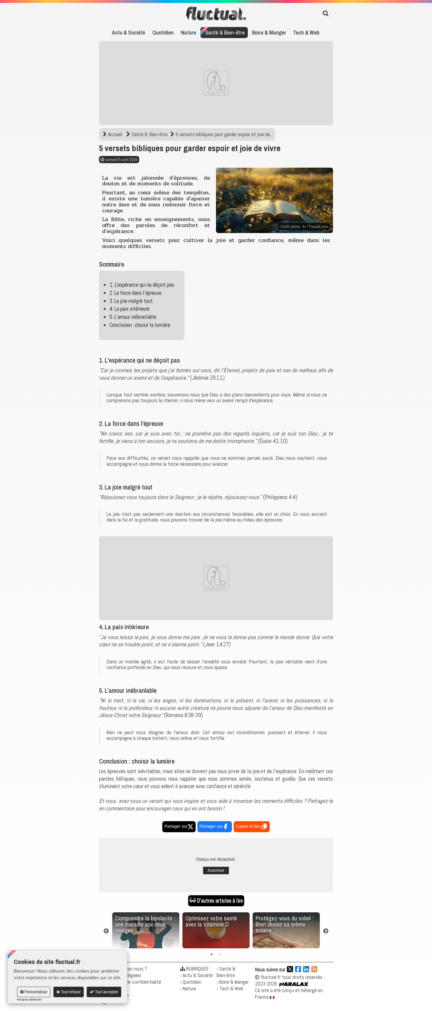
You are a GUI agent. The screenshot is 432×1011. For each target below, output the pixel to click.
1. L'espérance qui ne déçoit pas (142, 285)
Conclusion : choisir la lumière (140, 325)
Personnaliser (33, 992)
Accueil (113, 134)
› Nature (188, 988)
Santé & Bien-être (225, 32)
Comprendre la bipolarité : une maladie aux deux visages (145, 924)
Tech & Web (306, 32)
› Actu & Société (196, 975)
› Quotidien (190, 982)
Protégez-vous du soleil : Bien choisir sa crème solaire (285, 924)
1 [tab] (211, 954)
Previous (106, 931)
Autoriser (216, 870)
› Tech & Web (230, 988)
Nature (188, 32)
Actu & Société (128, 32)
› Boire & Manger (233, 982)
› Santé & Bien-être (226, 972)
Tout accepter (104, 992)
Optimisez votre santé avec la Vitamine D (211, 921)
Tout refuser (68, 992)
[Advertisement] (216, 83)
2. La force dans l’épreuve (135, 293)
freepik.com (318, 226)
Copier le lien (252, 827)
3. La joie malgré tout (131, 301)
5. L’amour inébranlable (133, 317)
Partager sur (179, 826)
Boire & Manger (269, 32)
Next (326, 931)
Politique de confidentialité (28, 999)
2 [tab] (221, 954)
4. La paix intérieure (129, 309)
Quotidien (163, 32)
